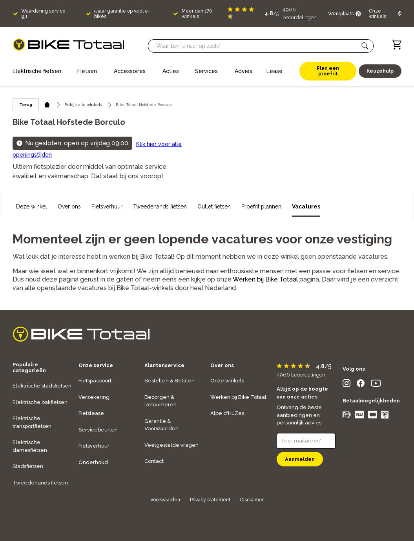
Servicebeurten (98, 430)
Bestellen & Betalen (169, 381)
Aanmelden (300, 459)
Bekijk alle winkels (83, 104)
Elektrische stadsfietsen (42, 386)
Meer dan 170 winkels (197, 13)
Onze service (95, 365)
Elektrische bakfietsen (40, 402)
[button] (364, 45)
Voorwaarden (165, 500)
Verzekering (93, 397)
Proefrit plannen (261, 206)
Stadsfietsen (28, 466)
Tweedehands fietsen (160, 206)
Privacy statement (210, 500)
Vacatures (306, 206)
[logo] (68, 44)
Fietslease (91, 413)
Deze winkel (31, 206)
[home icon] (47, 105)
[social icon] (346, 385)
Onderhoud (93, 462)
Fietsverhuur (106, 206)
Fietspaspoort (94, 381)
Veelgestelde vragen (171, 445)
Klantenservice (164, 365)
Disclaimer (252, 500)
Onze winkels (227, 381)
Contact (154, 461)
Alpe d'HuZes (227, 413)
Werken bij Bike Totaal (265, 279)
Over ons (69, 206)
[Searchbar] (257, 45)
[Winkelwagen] (396, 44)
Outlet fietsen (214, 206)
